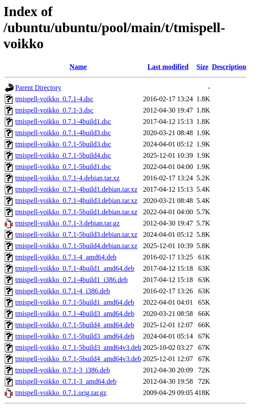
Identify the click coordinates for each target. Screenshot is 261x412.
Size (202, 66)
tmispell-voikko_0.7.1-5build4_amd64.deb (74, 325)
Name (78, 66)
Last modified (167, 66)
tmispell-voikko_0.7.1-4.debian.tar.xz (67, 178)
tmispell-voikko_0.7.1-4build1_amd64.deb (74, 268)
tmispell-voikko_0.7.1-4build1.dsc (63, 121)
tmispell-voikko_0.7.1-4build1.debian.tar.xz (76, 189)
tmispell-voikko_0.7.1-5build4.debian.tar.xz (76, 245)
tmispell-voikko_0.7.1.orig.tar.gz (60, 392)
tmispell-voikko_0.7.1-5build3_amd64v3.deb (78, 347)
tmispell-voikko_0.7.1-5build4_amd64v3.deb (78, 358)
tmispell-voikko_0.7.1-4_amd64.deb (65, 257)
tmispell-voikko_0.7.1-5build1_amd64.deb (74, 302)
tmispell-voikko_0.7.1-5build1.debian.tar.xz (76, 212)
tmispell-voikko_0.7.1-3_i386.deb (62, 370)
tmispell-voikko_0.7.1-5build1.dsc (63, 166)
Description (229, 66)
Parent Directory (38, 87)
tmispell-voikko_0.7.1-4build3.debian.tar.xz (76, 200)
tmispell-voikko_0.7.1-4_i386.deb (62, 291)
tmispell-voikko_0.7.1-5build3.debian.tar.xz (76, 234)
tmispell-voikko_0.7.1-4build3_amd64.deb (74, 313)
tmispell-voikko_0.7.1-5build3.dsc (63, 144)
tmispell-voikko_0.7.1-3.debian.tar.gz (67, 223)
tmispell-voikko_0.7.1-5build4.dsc (63, 155)
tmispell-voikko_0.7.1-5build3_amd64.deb (74, 336)
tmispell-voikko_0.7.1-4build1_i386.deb (71, 279)
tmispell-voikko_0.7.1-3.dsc (54, 110)
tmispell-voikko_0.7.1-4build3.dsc (63, 132)
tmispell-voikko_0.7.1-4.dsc (54, 99)
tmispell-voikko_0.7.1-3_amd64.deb (65, 381)
